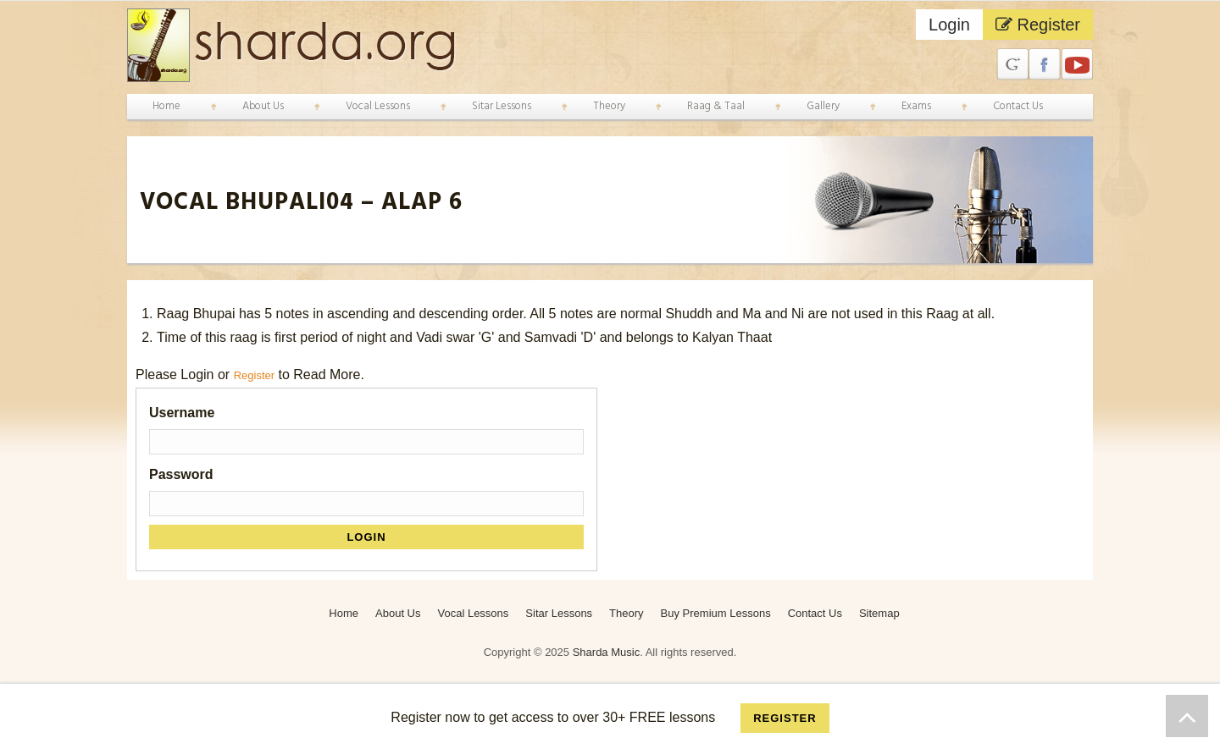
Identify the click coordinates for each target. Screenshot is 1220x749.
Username (181, 412)
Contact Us (1018, 106)
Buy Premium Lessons (716, 612)
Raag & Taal (716, 106)
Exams (916, 106)
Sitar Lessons (501, 106)
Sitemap (879, 612)
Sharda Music (606, 651)
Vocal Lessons (378, 106)
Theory (609, 106)
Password (181, 473)
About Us (263, 106)
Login (949, 24)
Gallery (823, 106)
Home (166, 106)
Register (1037, 24)
